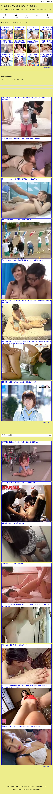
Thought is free (36, 789)
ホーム (4, 22)
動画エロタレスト (48, 67)
